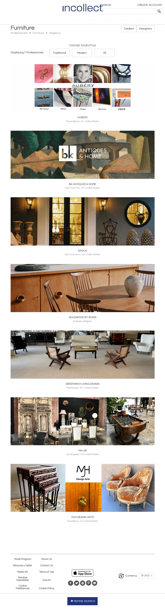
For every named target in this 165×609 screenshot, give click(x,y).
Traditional (59, 54)
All (104, 54)
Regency (55, 34)
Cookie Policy (46, 589)
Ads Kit (46, 581)
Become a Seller (22, 566)
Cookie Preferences (22, 588)
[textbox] (134, 11)
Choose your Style (82, 46)
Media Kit (22, 573)
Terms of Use (46, 573)
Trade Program (22, 560)
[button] (147, 577)
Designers (145, 30)
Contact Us (46, 566)
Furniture (38, 34)
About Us (46, 560)
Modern (82, 54)
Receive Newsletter (22, 580)
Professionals (19, 34)
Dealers (129, 30)
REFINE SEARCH (82, 600)
